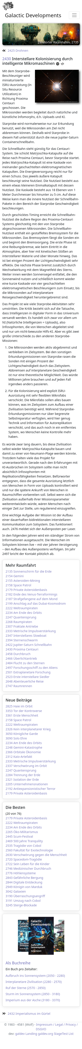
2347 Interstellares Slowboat (26, 635)
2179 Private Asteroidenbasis (26, 590)
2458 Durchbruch (18, 654)
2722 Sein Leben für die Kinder (28, 864)
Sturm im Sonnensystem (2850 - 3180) (33, 994)
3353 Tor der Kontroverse (24, 711)
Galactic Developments (33, 15)
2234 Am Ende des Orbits (24, 613)
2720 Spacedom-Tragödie (24, 859)
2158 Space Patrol (18, 585)
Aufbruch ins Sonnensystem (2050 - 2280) (35, 976)
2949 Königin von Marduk (24, 887)
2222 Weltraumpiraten (22, 608)
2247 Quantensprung (21, 617)
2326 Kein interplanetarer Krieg (28, 729)
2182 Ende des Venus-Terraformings (32, 594)
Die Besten (15, 807)
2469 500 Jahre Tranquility (24, 841)
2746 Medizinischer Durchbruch (28, 868)
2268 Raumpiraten (19, 622)
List (71, 1034)
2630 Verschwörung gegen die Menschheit (36, 855)
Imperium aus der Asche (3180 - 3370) (33, 1000)
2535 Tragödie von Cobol (23, 846)
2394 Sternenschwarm (22, 640)
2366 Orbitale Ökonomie (23, 752)
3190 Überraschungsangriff (25, 896)
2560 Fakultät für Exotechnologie (29, 850)
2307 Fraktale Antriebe (22, 626)
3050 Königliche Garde (22, 734)
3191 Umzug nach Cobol (23, 900)
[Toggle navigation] (74, 15)
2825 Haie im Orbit (19, 706)
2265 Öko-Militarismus (22, 832)
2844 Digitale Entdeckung (24, 882)
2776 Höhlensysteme (21, 873)
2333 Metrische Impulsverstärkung (31, 631)
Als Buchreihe (18, 962)
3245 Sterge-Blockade (21, 905)
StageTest (61, 1034)
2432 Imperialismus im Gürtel (26, 1013)
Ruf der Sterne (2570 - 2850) (26, 988)
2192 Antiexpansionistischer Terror (31, 789)
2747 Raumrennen (19, 686)
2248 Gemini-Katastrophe (24, 747)
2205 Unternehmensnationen (27, 784)
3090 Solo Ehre (16, 738)
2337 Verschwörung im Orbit (26, 766)
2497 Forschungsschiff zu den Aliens (32, 668)
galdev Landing (26, 1034)
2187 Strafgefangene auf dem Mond (32, 599)
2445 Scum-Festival (19, 836)
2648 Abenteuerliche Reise (25, 681)
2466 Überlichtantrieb (21, 658)
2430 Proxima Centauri (22, 649)
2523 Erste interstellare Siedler (27, 677)
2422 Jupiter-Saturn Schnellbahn (29, 645)
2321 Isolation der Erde (22, 779)
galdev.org (45, 1034)
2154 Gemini (15, 576)
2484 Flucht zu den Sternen (25, 663)
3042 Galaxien (16, 891)
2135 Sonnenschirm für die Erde (29, 571)
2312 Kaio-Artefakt (19, 757)
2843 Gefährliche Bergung (24, 878)
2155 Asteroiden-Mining (23, 580)
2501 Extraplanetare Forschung (28, 672)
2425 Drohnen (15, 50)
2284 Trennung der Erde (23, 775)
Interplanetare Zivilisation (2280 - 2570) (34, 982)
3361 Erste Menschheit (22, 715)
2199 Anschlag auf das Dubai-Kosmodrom (36, 603)
